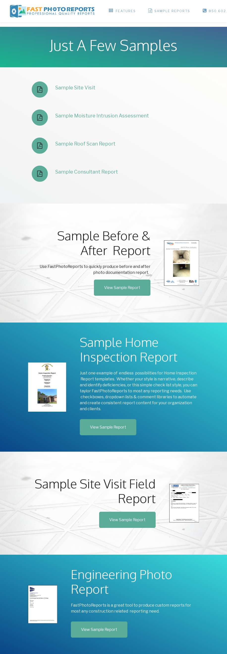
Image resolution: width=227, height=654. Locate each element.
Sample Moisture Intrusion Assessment (102, 116)
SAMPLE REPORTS (169, 11)
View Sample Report (122, 287)
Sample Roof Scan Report (85, 144)
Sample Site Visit (75, 88)
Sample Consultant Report (86, 172)
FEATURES (122, 11)
